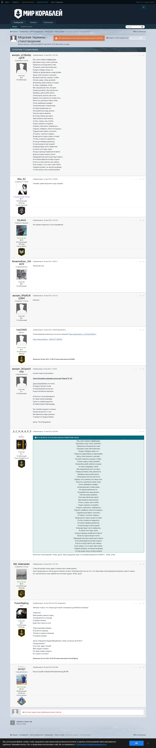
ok (136, 743)
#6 (140, 330)
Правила (33, 22)
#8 (140, 431)
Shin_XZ (21, 179)
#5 (140, 296)
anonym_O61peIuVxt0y (21, 370)
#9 (140, 564)
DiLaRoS (21, 220)
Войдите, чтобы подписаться (118, 38)
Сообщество (18, 22)
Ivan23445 (21, 329)
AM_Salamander (21, 564)
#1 (140, 55)
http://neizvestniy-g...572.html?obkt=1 (82, 334)
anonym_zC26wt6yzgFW (32, 44)
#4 (140, 261)
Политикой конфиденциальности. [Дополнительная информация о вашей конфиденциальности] (91, 744)
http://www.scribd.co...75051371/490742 (47, 339)
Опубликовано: (45, 55)
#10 (140, 603)
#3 (140, 220)
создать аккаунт (149, 2)
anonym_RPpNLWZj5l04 (21, 297)
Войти (138, 2)
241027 (21, 669)
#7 (140, 369)
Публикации (48, 22)
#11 (140, 667)
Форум (14, 26)
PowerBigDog (21, 603)
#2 (140, 179)
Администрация (26, 26)
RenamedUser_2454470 (21, 262)
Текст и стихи (64, 44)
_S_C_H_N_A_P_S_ (21, 433)
